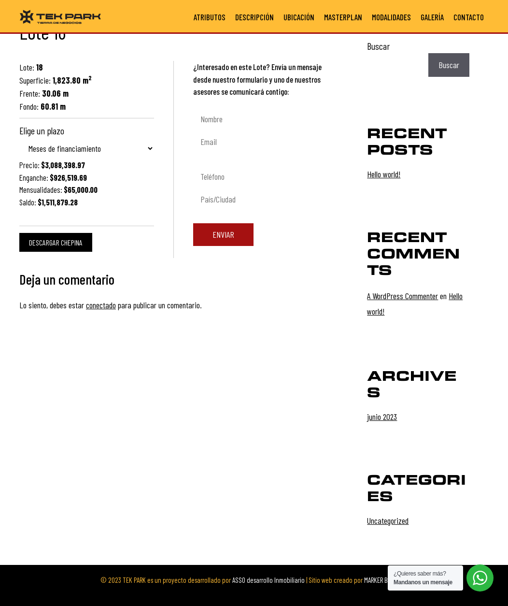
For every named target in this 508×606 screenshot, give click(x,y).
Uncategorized (388, 520)
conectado (101, 305)
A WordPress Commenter (402, 295)
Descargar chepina (56, 242)
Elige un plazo (41, 130)
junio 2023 (382, 416)
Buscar (378, 46)
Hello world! (383, 174)
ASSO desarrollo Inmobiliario (268, 580)
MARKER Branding (386, 580)
